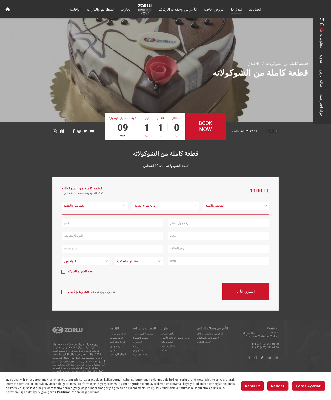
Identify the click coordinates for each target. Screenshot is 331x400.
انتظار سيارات (167, 346)
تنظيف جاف (166, 341)
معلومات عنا (322, 38)
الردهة (136, 346)
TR (322, 25)
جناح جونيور (116, 346)
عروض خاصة (214, 9)
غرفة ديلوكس (117, 341)
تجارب (126, 9)
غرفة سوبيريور (118, 333)
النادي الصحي (167, 333)
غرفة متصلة (116, 337)
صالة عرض (322, 79)
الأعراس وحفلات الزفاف (178, 9)
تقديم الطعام (204, 341)
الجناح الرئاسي (118, 354)
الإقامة (75, 9)
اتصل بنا (255, 9)
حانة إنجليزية (140, 354)
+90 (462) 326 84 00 (267, 344)
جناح (112, 350)
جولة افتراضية (322, 105)
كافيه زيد (138, 341)
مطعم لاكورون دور (143, 333)
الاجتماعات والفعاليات (208, 337)
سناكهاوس (138, 350)
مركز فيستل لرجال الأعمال (175, 337)
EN (322, 20)
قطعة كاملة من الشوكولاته (287, 63)
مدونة (322, 58)
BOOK (205, 126)
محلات (164, 350)
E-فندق (237, 9)
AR (322, 30)
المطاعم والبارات (100, 9)
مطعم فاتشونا (140, 337)
